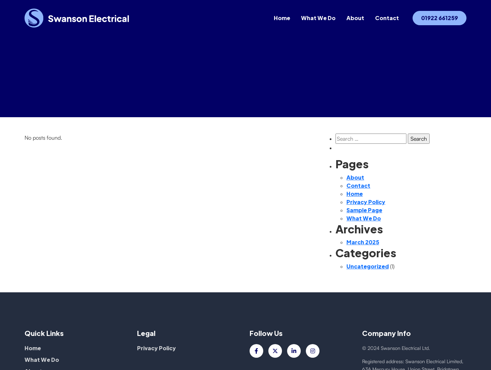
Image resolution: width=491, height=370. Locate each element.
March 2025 (362, 242)
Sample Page (364, 210)
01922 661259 (439, 18)
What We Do (318, 18)
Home (282, 18)
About (355, 18)
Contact (387, 18)
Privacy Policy (365, 201)
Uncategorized (367, 266)
